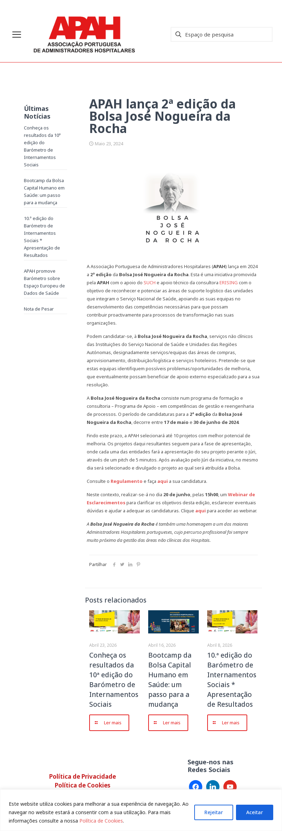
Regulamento (127, 481)
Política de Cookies (101, 820)
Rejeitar (213, 812)
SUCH (150, 282)
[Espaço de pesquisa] (222, 34)
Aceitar (254, 812)
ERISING (228, 282)
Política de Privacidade (82, 776)
